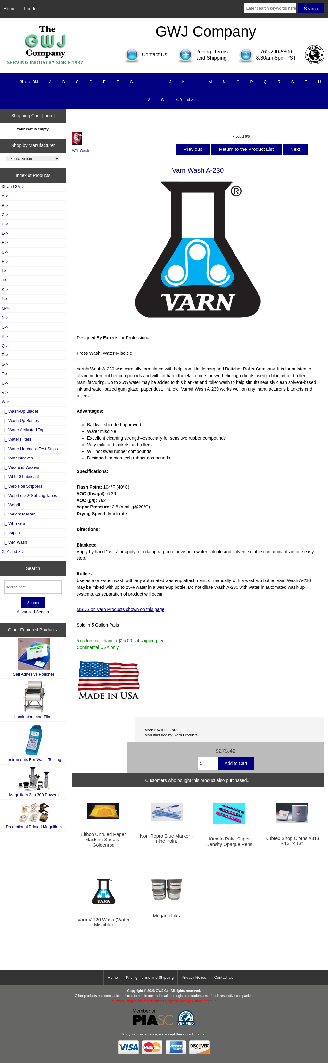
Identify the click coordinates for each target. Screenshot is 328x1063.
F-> (5, 242)
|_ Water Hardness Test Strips (30, 448)
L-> (5, 298)
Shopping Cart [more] (33, 115)
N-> (5, 317)
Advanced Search (33, 611)
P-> (5, 336)
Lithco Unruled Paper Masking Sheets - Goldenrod (103, 839)
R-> (5, 355)
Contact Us (223, 977)
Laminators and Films (33, 700)
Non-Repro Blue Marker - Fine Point (166, 838)
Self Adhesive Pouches (33, 657)
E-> (5, 233)
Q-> (5, 345)
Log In (30, 8)
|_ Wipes (11, 533)
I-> (4, 270)
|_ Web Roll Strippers (22, 486)
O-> (5, 327)
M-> (5, 308)
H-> (5, 261)
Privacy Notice (194, 977)
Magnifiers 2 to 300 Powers (34, 782)
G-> (5, 252)
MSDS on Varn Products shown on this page (120, 609)
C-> (5, 214)
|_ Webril (11, 504)
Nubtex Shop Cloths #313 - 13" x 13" (292, 841)
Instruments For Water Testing (34, 743)
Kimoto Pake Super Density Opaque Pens (229, 841)
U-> (5, 383)
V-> (5, 392)
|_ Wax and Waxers (20, 467)
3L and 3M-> (13, 186)
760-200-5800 (276, 51)
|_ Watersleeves (17, 458)
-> (5, 401)
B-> (5, 205)
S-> (5, 364)
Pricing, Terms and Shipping (150, 977)
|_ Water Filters (16, 439)
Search (33, 568)
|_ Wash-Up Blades (20, 411)
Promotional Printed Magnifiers (34, 815)
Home (9, 8)
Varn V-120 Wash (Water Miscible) (104, 922)
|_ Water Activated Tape (24, 429)
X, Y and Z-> (13, 551)
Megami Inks (166, 915)
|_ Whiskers (13, 523)
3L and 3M (29, 82)
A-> (5, 195)
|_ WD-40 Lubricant (20, 476)
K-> (5, 289)
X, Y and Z (184, 99)
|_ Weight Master (18, 514)
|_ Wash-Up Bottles (20, 420)
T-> (5, 373)
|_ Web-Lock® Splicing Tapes (29, 495)
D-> (5, 224)
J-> (4, 280)
